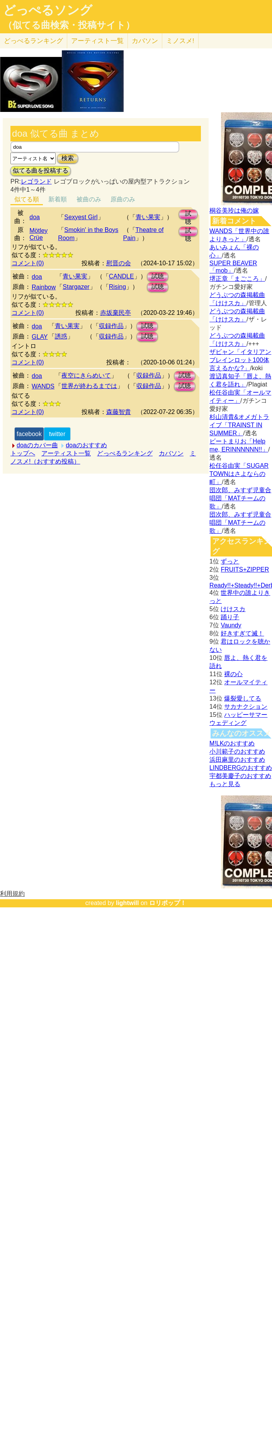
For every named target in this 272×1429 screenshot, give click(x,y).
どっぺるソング (47, 10)
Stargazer (76, 286)
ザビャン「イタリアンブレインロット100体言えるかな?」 (240, 360)
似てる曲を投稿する (40, 170)
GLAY (40, 336)
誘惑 (61, 336)
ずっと (230, 561)
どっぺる (33, 41)
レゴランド (36, 181)
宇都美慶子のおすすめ (240, 776)
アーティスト (97, 41)
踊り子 (230, 617)
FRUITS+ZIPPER (245, 569)
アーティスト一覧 (66, 453)
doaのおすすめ (86, 445)
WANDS (43, 386)
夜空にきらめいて (86, 375)
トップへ (22, 453)
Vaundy (231, 625)
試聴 (188, 214)
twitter (57, 434)
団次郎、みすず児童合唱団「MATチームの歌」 (240, 498)
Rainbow (44, 287)
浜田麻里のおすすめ (237, 759)
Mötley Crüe (38, 234)
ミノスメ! (180, 41)
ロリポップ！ (167, 903)
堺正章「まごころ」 (237, 278)
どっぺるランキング (125, 453)
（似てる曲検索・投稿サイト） (69, 25)
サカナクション (245, 706)
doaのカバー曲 (37, 445)
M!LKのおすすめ (232, 743)
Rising (117, 286)
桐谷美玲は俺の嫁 (234, 210)
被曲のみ (88, 199)
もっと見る (224, 784)
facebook (29, 434)
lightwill (127, 903)
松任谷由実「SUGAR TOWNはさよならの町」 (239, 473)
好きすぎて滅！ (242, 633)
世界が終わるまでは (89, 386)
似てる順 (26, 199)
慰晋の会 (118, 263)
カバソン (145, 41)
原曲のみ (122, 199)
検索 (67, 158)
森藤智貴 (118, 412)
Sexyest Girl (80, 217)
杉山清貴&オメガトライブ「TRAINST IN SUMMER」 (239, 425)
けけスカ (233, 609)
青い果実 (148, 217)
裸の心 (233, 674)
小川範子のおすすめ (237, 751)
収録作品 (111, 326)
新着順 (57, 199)
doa (34, 217)
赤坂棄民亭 (115, 312)
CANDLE (121, 276)
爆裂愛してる (242, 698)
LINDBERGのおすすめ (240, 767)
